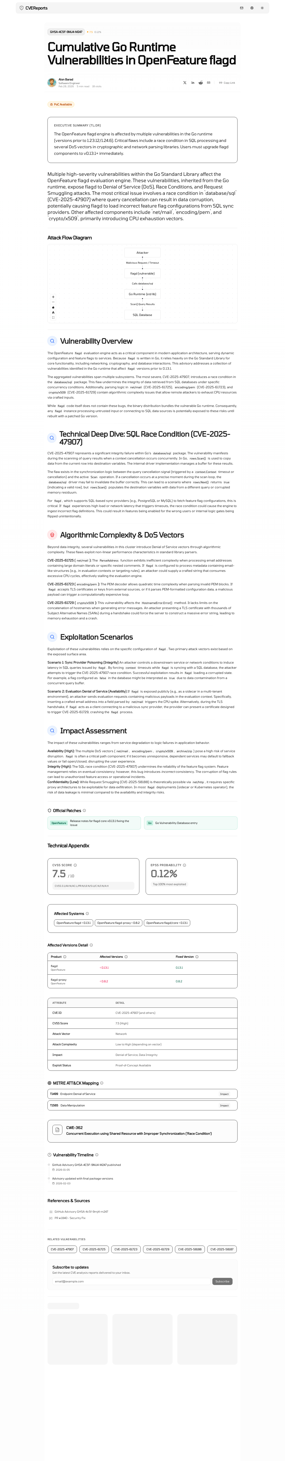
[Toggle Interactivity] (53, 307)
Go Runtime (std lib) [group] (142, 294)
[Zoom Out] (53, 302)
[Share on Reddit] (201, 82)
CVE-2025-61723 (126, 1249)
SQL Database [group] (142, 313)
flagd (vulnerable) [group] (142, 273)
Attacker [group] (142, 254)
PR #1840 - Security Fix (70, 1218)
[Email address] (131, 1281)
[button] (90, 31)
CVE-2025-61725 (94, 1249)
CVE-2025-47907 (62, 1249)
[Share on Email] (208, 82)
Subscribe (222, 1281)
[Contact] (241, 7)
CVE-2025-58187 (222, 1249)
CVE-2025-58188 (189, 1249)
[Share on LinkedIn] (193, 82)
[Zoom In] (53, 296)
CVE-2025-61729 (157, 1249)
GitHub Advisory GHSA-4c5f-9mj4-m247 (81, 1211)
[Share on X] (185, 82)
